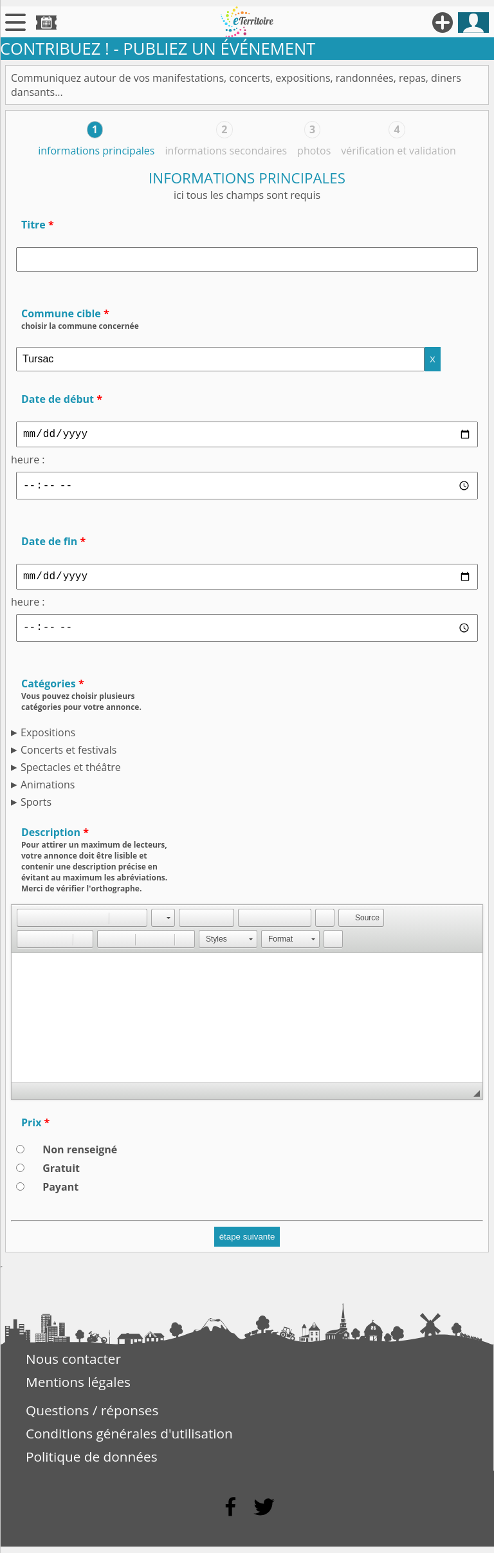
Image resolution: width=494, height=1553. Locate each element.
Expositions (48, 739)
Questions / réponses (92, 1417)
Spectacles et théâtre (71, 774)
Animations (48, 791)
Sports (36, 808)
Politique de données (92, 1463)
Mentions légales (78, 1388)
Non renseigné (79, 1156)
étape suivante (247, 1243)
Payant (60, 1193)
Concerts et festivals (68, 756)
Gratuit (61, 1174)
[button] (26, 924)
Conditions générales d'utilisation (129, 1440)
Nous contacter (73, 1365)
